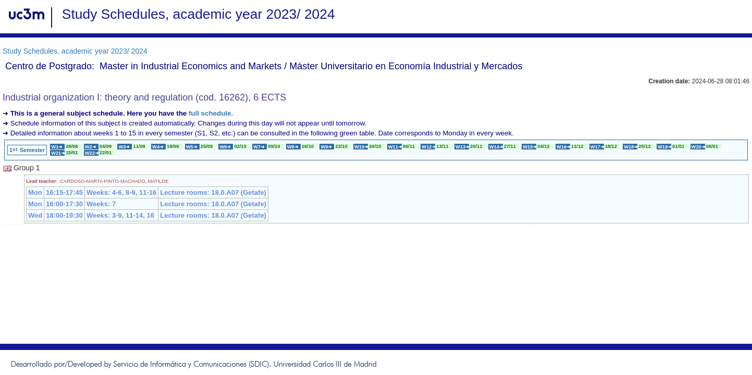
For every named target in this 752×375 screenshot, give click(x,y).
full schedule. (211, 113)
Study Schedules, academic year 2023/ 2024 (75, 51)
